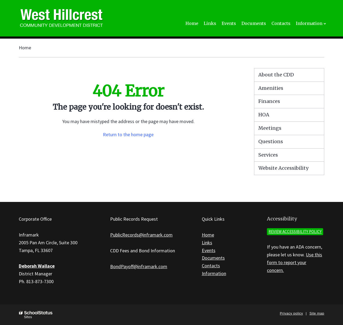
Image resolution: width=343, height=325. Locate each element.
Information (214, 273)
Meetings (269, 128)
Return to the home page (128, 134)
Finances (269, 101)
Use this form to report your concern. (294, 262)
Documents (213, 258)
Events (208, 250)
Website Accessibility (283, 168)
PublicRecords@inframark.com (141, 235)
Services (268, 155)
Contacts (211, 266)
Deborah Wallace (37, 266)
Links (207, 242)
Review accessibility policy (295, 231)
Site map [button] (317, 313)
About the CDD (276, 75)
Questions (270, 141)
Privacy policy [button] (291, 313)
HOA (263, 115)
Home (25, 48)
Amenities (270, 88)
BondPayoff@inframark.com (138, 266)
